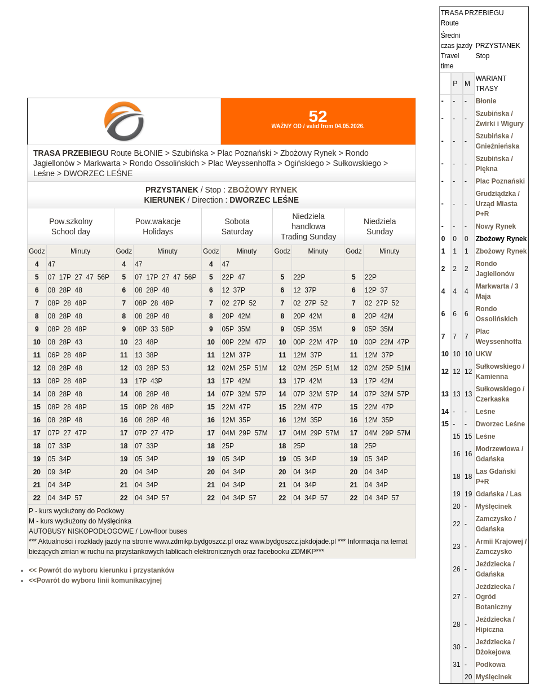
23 (138, 342)
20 (225, 316)
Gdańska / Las (498, 494)
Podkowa (491, 665)
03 (138, 368)
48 (78, 290)
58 (165, 329)
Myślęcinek (494, 506)
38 (149, 355)
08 (51, 290)
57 (258, 394)
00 (225, 342)
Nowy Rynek (496, 226)
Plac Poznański (500, 181)
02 (225, 303)
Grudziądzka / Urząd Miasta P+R (498, 204)
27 (78, 277)
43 (78, 342)
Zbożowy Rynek (501, 251)
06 (51, 355)
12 (225, 290)
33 (154, 329)
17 (63, 277)
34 (63, 459)
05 (225, 329)
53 (165, 368)
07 (51, 277)
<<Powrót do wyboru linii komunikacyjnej (95, 580)
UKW (484, 354)
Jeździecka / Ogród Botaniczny (495, 597)
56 (101, 277)
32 (241, 394)
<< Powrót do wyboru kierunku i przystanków (101, 570)
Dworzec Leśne (500, 424)
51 (258, 368)
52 (252, 303)
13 (138, 355)
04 (225, 433)
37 (237, 290)
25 (242, 368)
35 (241, 329)
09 (51, 472)
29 (242, 433)
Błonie (486, 101)
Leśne (486, 412)
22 (225, 277)
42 (241, 316)
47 (51, 264)
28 (63, 290)
